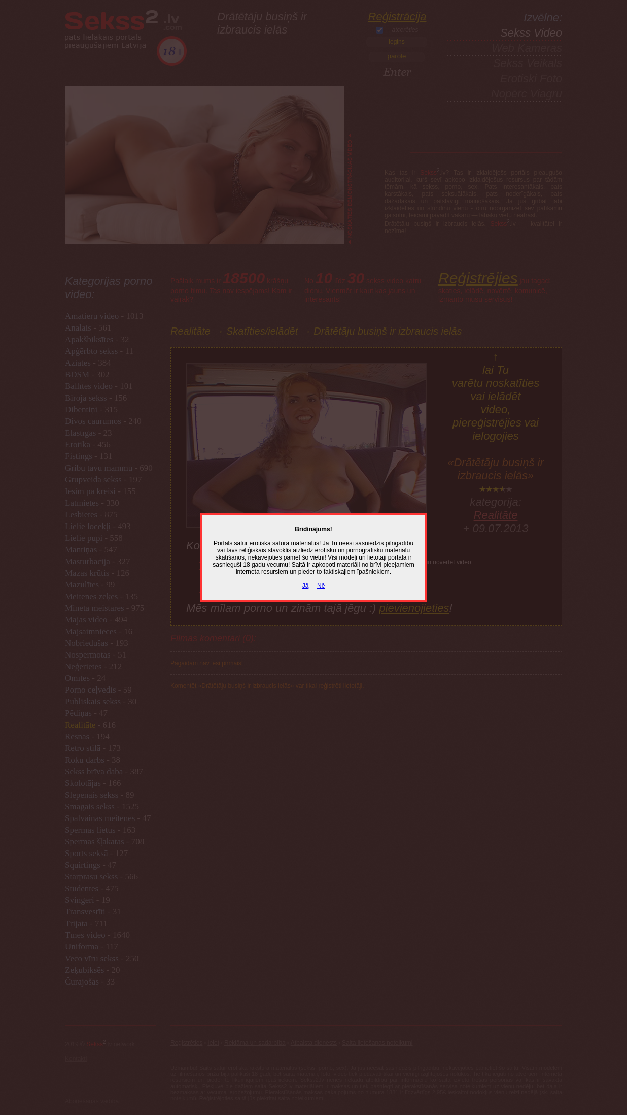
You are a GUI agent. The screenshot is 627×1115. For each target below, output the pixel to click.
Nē (321, 585)
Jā (305, 585)
